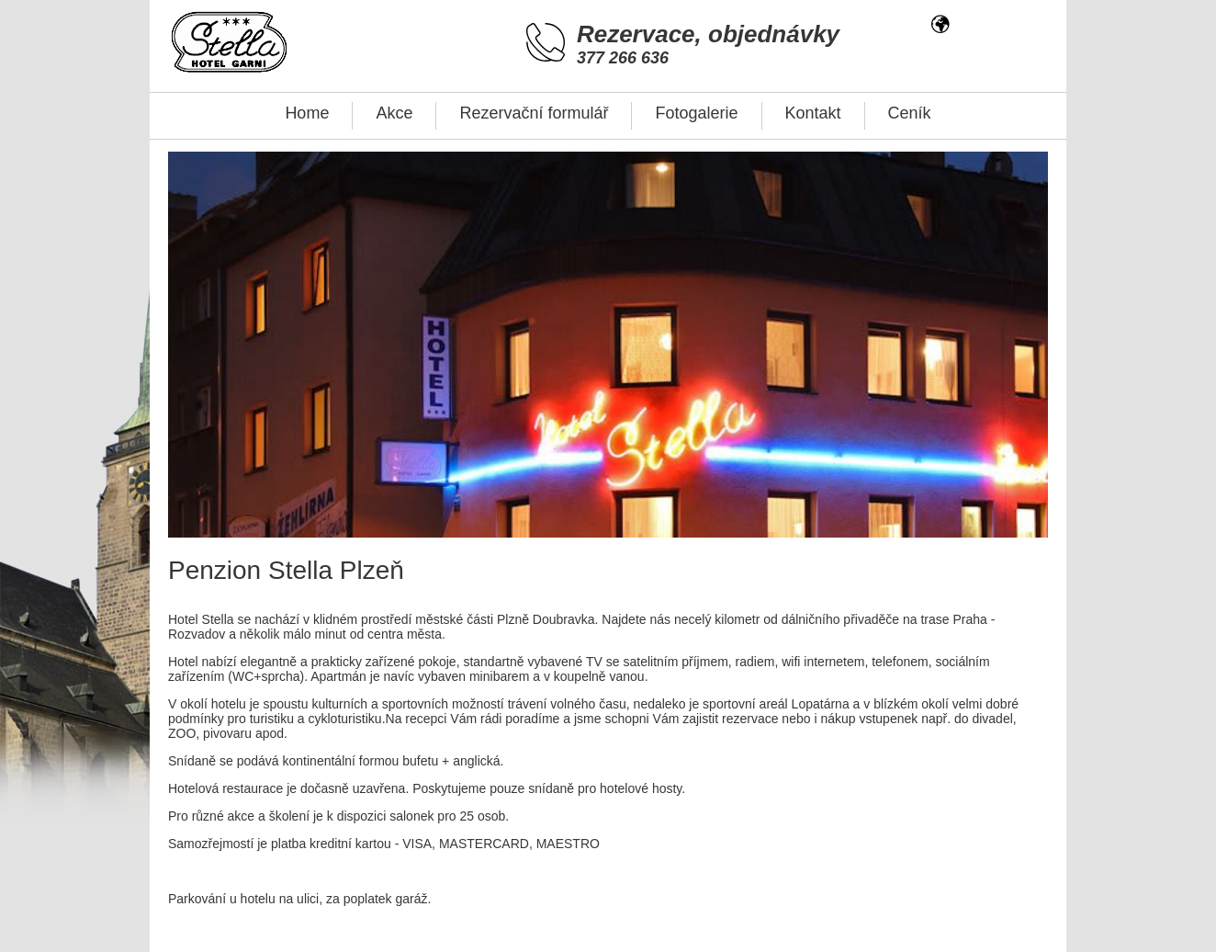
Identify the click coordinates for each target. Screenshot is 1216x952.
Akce (394, 113)
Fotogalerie (696, 113)
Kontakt (813, 113)
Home (307, 113)
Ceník (909, 113)
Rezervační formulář (533, 113)
